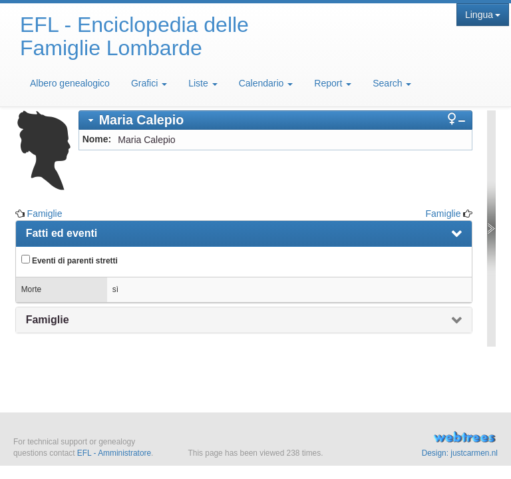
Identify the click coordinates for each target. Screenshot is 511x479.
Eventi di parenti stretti (69, 260)
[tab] (276, 120)
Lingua (482, 14)
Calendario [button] (266, 83)
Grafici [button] (149, 83)
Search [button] (392, 83)
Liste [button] (202, 83)
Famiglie (45, 213)
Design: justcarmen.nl (460, 453)
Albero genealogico (70, 83)
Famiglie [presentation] (47, 319)
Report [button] (332, 83)
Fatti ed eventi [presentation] (62, 233)
